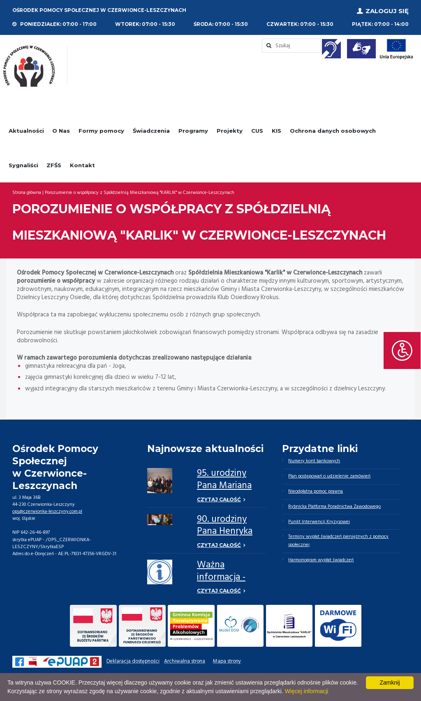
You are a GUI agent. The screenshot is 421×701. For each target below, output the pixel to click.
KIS (276, 130)
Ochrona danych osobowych (333, 130)
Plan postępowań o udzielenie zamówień (329, 476)
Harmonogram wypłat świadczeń (321, 560)
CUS (257, 130)
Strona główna (26, 192)
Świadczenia (151, 130)
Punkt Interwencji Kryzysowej (319, 522)
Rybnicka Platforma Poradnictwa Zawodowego (334, 506)
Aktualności (26, 130)
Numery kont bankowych (314, 461)
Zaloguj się (387, 11)
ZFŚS (53, 164)
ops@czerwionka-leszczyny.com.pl (47, 511)
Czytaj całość (219, 499)
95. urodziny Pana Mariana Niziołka (224, 486)
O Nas (61, 130)
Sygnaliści (23, 164)
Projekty (230, 130)
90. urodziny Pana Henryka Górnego (224, 532)
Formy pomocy (101, 130)
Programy (193, 130)
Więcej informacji (306, 691)
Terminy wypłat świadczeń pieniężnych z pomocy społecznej (338, 541)
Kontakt (82, 164)
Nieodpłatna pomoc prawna (315, 491)
